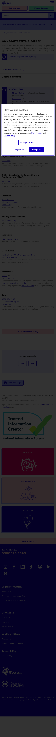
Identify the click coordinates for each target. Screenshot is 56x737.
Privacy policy (36, 133)
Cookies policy (9, 136)
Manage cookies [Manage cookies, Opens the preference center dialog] (27, 142)
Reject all (19, 149)
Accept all (36, 149)
